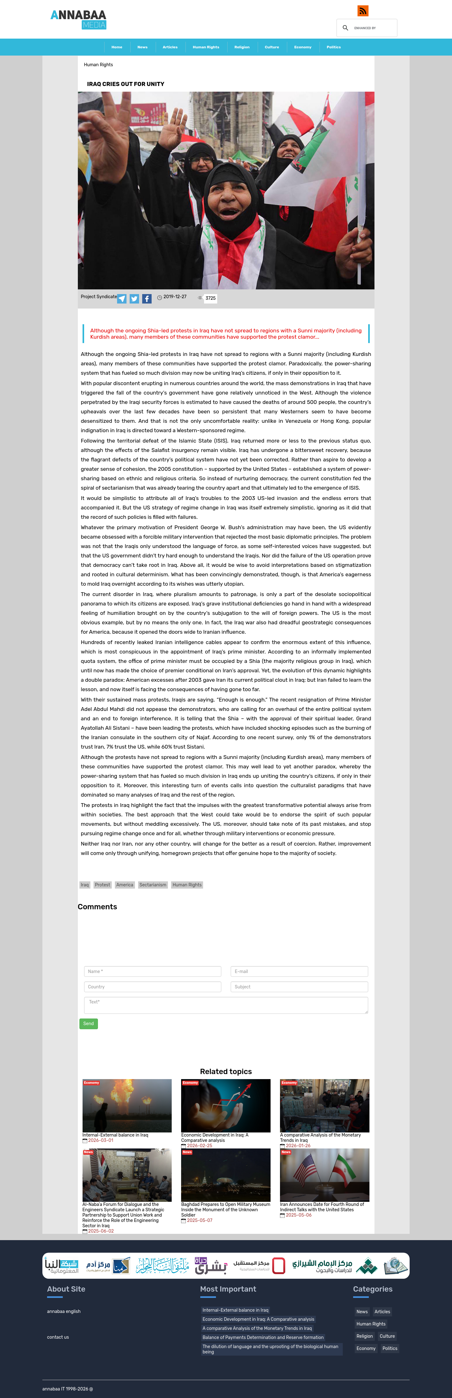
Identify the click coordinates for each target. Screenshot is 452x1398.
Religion (242, 47)
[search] (366, 28)
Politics (334, 47)
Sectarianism (153, 885)
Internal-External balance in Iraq (236, 1310)
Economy (302, 47)
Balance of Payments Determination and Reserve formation (263, 1337)
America (124, 885)
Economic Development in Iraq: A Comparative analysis (259, 1319)
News (142, 47)
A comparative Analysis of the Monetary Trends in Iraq (257, 1328)
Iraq (85, 885)
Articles (170, 47)
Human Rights (206, 47)
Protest (102, 885)
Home (116, 47)
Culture (272, 47)
